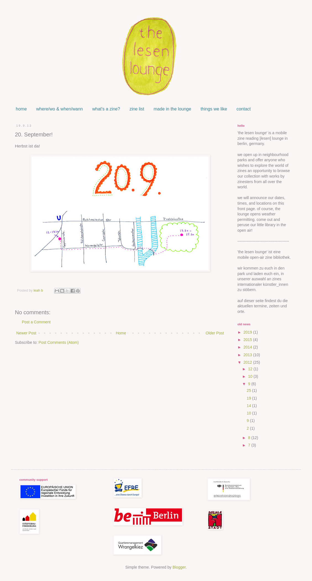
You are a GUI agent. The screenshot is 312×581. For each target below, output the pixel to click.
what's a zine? (106, 109)
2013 (248, 355)
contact (243, 109)
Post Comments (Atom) (59, 342)
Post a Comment (36, 322)
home (21, 109)
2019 (248, 332)
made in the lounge (172, 109)
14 (249, 405)
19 (249, 398)
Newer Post (26, 333)
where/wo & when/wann (59, 109)
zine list (136, 109)
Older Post (215, 333)
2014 (248, 347)
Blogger (179, 567)
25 (249, 390)
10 (250, 376)
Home (121, 333)
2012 (248, 362)
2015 (248, 339)
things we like (213, 109)
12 (250, 369)
